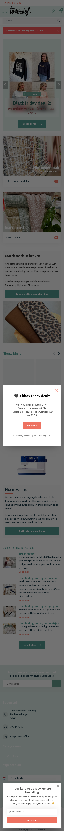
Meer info (32, 425)
